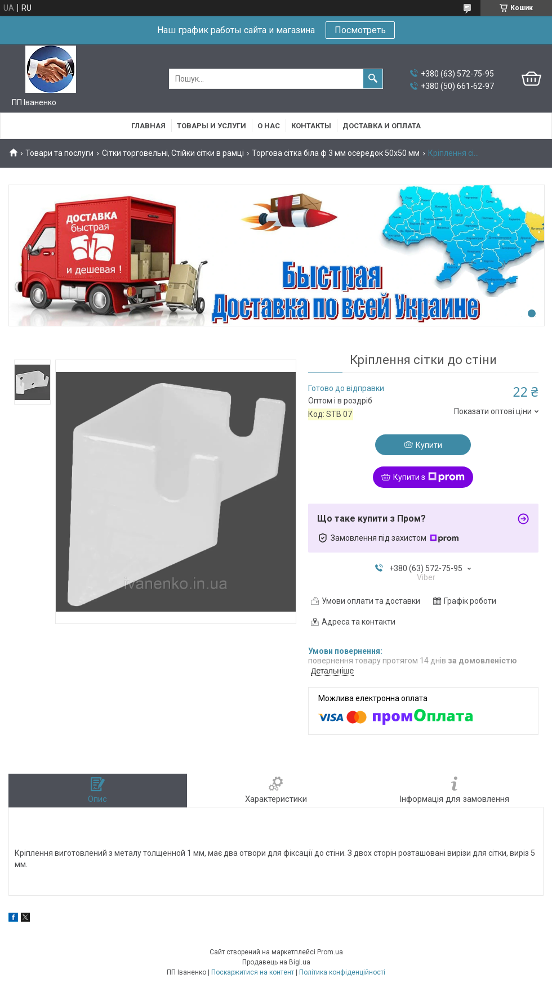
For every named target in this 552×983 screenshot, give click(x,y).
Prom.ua (330, 952)
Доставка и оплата (381, 126)
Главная (148, 126)
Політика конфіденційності (342, 972)
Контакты (311, 126)
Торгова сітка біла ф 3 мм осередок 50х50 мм (336, 153)
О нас (268, 126)
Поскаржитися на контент (252, 972)
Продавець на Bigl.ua (276, 962)
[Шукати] (372, 78)
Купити (429, 445)
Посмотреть (360, 30)
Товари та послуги (59, 153)
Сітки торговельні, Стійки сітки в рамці (173, 153)
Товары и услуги (211, 126)
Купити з (429, 477)
